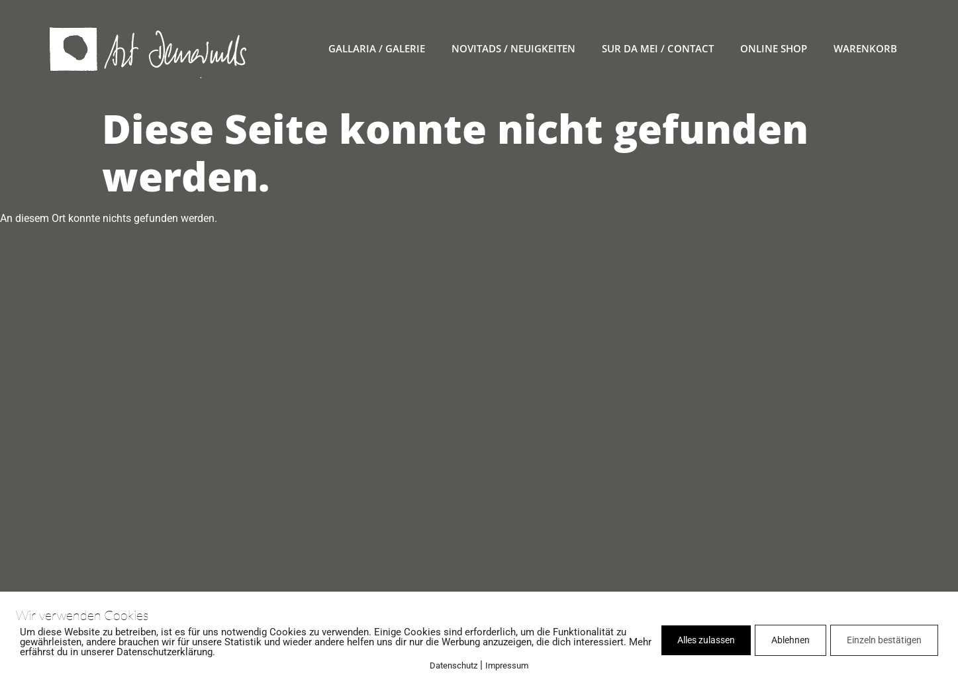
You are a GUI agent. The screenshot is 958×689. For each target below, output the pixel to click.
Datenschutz (453, 665)
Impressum (506, 665)
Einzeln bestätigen (884, 640)
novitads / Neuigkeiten (513, 48)
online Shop (773, 48)
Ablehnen (790, 640)
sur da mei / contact (658, 48)
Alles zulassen (706, 640)
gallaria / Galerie (376, 48)
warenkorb (865, 48)
